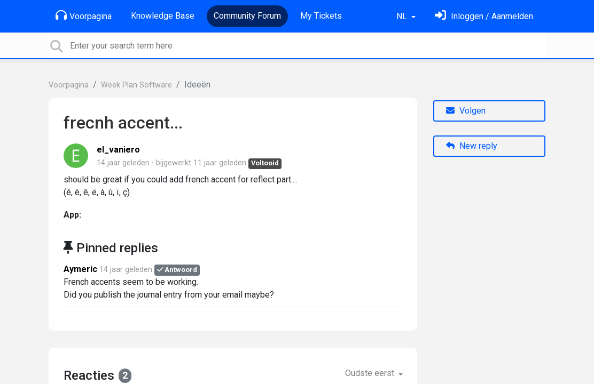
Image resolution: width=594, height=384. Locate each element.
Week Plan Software (136, 85)
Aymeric (80, 269)
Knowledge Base (162, 16)
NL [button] (402, 16)
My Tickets (321, 16)
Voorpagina (84, 15)
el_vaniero (118, 150)
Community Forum (247, 16)
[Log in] (484, 16)
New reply (471, 146)
